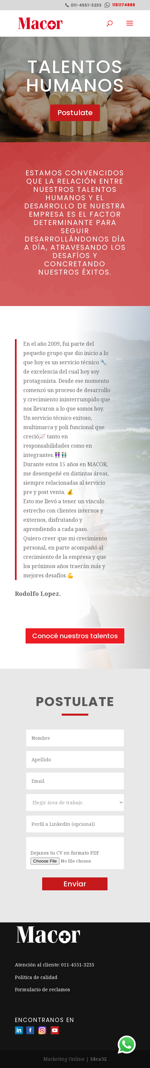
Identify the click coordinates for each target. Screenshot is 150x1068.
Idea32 (98, 1059)
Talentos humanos (75, 76)
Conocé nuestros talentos (75, 636)
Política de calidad (36, 977)
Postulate (75, 113)
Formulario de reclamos (42, 989)
